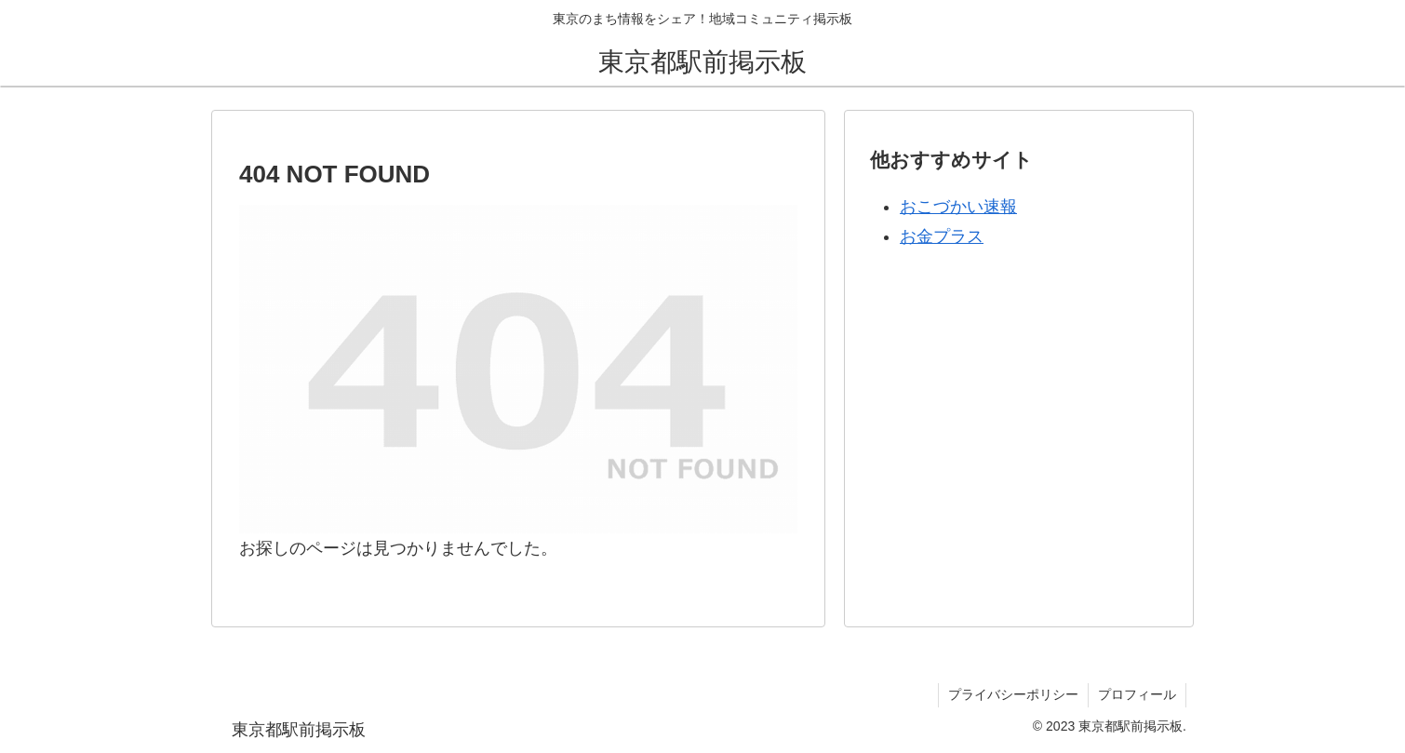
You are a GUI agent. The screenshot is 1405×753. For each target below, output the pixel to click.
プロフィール (1137, 694)
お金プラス (942, 236)
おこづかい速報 (958, 206)
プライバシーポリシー (1013, 694)
